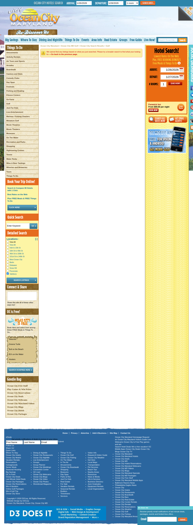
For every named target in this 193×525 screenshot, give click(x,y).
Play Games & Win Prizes (19, 389)
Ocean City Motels (13, 458)
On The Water (12, 138)
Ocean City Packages (17, 414)
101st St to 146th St (17, 256)
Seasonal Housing (13, 470)
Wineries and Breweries (16, 167)
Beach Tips (92, 470)
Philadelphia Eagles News (125, 485)
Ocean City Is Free (131, 442)
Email (144, 519)
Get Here (91, 460)
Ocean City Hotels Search (48, 3)
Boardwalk (11, 70)
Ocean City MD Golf (69, 46)
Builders (63, 491)
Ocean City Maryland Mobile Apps (129, 480)
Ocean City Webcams (17, 400)
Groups (123, 40)
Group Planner (39, 465)
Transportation (94, 465)
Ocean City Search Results (92, 46)
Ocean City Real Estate (124, 500)
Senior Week (11, 467)
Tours (8, 172)
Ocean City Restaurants (43, 455)
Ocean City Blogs (15, 407)
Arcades (10, 65)
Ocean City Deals (15, 396)
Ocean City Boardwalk (69, 467)
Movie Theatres (13, 125)
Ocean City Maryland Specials (127, 473)
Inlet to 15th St (15, 248)
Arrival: (71, 3)
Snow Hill (13, 268)
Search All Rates (158, 119)
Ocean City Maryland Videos (20, 403)
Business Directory (95, 482)
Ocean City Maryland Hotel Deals (181, 107)
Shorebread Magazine (42, 484)
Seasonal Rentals (67, 489)
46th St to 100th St (17, 254)
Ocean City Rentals (123, 504)
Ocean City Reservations (18, 393)
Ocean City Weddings (42, 467)
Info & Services (94, 479)
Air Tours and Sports (15, 61)
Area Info (96, 40)
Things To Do (72, 40)
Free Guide (136, 40)
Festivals (10, 87)
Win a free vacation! (140, 447)
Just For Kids (12, 108)
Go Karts (10, 99)
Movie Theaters (13, 129)
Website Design (13, 501)
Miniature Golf (12, 121)
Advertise (85, 433)
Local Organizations (96, 489)
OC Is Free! (10, 474)
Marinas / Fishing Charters (18, 116)
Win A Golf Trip (12, 491)
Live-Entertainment (14, 112)
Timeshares (65, 494)
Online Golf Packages (15, 489)
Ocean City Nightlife (41, 458)
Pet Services (93, 467)
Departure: (101, 3)
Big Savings (11, 40)
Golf (8, 104)
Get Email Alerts (178, 119)
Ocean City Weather (96, 458)
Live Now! (149, 40)
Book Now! (153, 110)
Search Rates (147, 3)
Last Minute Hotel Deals (16, 479)
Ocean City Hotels (15, 410)
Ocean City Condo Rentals (126, 502)
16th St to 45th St (16, 251)
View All (11, 242)
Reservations (11, 462)
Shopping (10, 146)
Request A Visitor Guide (97, 455)
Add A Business (99, 433)
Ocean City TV (126, 452)
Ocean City (29, 503)
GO (175, 83)
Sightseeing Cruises (15, 150)
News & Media (94, 477)
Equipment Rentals (95, 486)
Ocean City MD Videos (124, 468)
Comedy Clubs (12, 78)
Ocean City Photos (41, 482)
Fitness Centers (13, 95)
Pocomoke (14, 271)
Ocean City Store (13, 494)
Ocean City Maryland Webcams (128, 466)
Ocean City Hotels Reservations (128, 463)
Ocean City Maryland (49, 46)
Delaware (13, 265)
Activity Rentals (13, 57)
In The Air (64, 462)
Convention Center (41, 470)
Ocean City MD (41, 503)
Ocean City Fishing (68, 458)
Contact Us (125, 433)
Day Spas (10, 82)
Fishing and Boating (15, 91)
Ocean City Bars (121, 497)
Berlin (12, 262)
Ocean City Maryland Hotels (126, 456)
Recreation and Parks (15, 142)
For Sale (64, 484)
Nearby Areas (93, 472)
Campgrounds (12, 465)
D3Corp (25, 498)
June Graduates (94, 484)
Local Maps (92, 462)
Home (65, 433)
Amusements (12, 53)
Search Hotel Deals (123, 447)
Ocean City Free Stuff (17, 386)
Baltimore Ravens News (125, 483)
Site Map (113, 433)
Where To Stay (29, 40)
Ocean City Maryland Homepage (128, 437)
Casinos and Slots (14, 74)
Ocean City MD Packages (125, 476)
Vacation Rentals (13, 460)
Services (64, 496)
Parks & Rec (65, 477)
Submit (182, 519)
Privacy (74, 433)
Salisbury (13, 274)
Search (182, 40)
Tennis (9, 155)
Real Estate (110, 40)
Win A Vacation (12, 486)
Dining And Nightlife (50, 40)
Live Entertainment (41, 460)
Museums (10, 133)
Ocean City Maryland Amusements (129, 516)
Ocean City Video (40, 479)
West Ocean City (16, 259)
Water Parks (11, 159)
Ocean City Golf (67, 455)
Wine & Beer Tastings (15, 163)
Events (85, 40)
